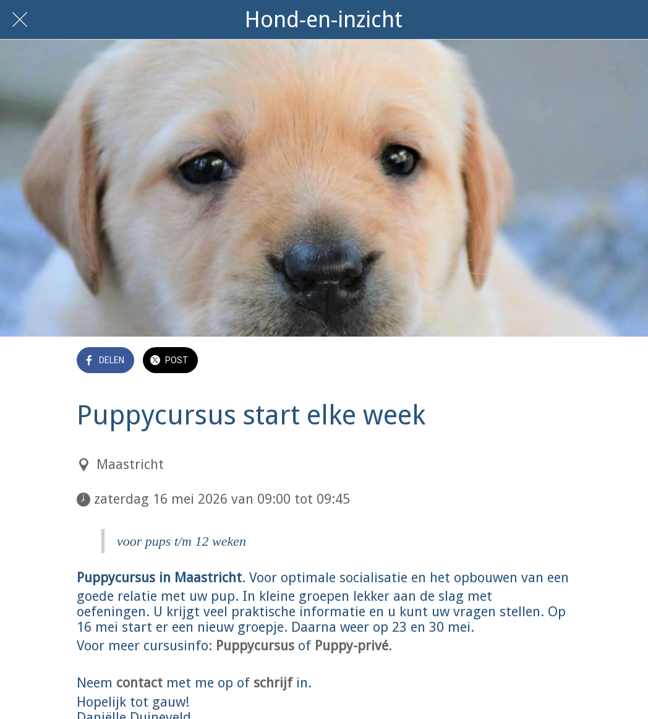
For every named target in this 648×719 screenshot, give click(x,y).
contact (139, 683)
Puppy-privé (351, 645)
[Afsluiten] (19, 19)
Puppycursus (255, 645)
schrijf (273, 683)
